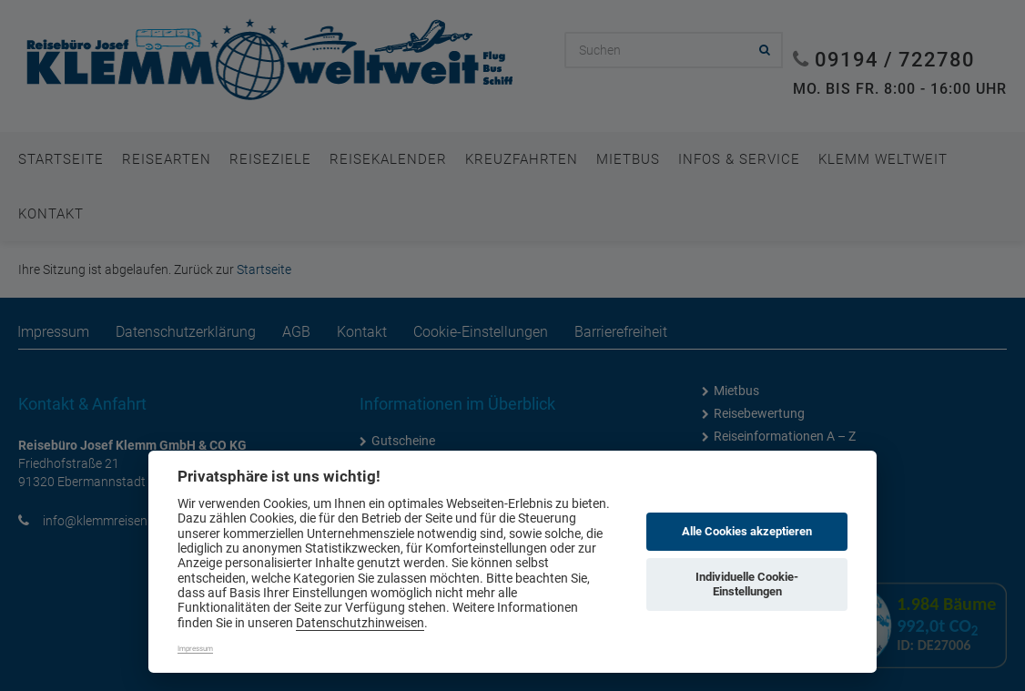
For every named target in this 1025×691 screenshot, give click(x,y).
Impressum (195, 649)
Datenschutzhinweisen (360, 622)
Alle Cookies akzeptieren (747, 531)
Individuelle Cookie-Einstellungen (746, 584)
